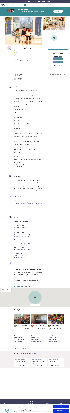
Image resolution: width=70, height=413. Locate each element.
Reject (61, 404)
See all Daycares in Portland (20, 312)
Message (58, 62)
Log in (67, 5)
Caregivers (40, 5)
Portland (18, 286)
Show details (16, 410)
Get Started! (58, 11)
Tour (58, 58)
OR (15, 286)
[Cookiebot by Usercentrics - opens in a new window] (7, 411)
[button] (35, 297)
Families (34, 5)
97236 (9, 289)
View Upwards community (20, 355)
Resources (59, 5)
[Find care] (18, 5)
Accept (61, 397)
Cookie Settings (61, 401)
